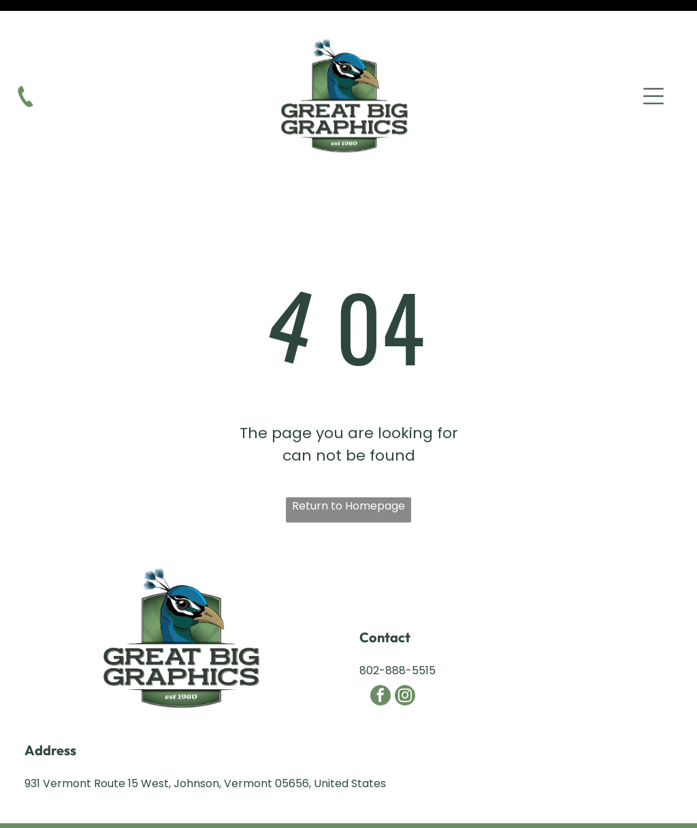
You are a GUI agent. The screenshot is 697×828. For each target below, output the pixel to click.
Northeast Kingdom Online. (321, 808)
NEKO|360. (489, 808)
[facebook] (380, 663)
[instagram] (405, 663)
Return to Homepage (348, 472)
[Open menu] (653, 72)
